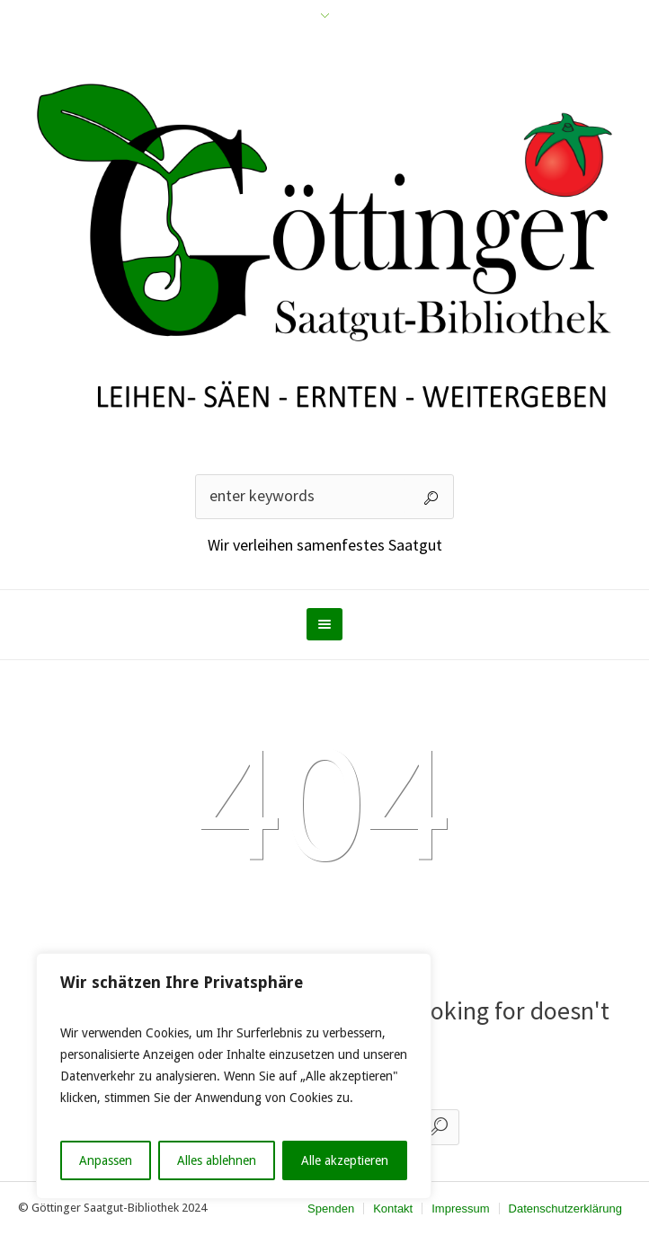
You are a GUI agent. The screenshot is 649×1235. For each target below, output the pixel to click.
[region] (233, 1076)
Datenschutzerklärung (565, 1208)
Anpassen (105, 1160)
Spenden (330, 1208)
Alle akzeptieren (344, 1160)
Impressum (460, 1208)
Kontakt (393, 1208)
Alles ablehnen (216, 1160)
